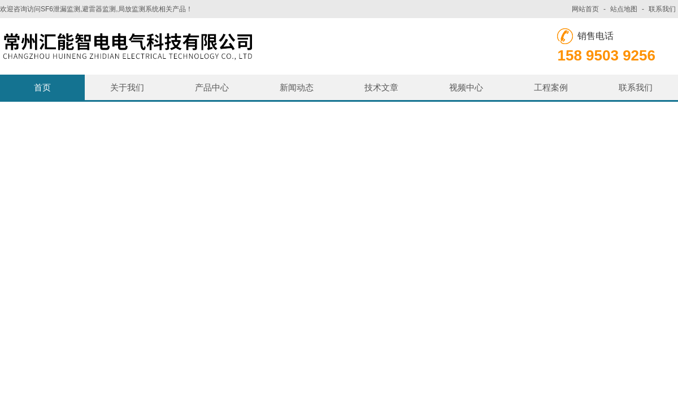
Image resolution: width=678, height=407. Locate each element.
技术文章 (381, 87)
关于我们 (127, 87)
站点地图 (623, 9)
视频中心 (466, 87)
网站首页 (585, 9)
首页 (42, 87)
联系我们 (662, 9)
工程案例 (551, 87)
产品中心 (212, 87)
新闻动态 (297, 87)
